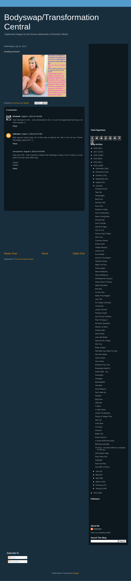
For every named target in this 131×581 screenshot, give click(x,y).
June (98, 471)
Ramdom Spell (101, 313)
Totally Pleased (101, 247)
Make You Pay (100, 265)
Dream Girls (100, 244)
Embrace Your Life (102, 365)
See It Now (99, 361)
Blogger (76, 573)
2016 (95, 155)
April (98, 478)
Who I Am (99, 237)
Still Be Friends (101, 261)
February (99, 485)
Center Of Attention (102, 413)
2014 (95, 162)
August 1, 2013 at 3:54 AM (31, 116)
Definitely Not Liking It (103, 278)
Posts (11, 557)
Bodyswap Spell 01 (102, 368)
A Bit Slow (99, 423)
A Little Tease (100, 410)
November (100, 172)
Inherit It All (99, 251)
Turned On (99, 306)
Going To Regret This (103, 416)
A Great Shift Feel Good (104, 441)
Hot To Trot (99, 230)
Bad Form (99, 199)
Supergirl (98, 460)
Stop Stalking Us (101, 275)
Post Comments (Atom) (24, 259)
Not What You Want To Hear (106, 351)
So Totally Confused (103, 303)
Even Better (99, 254)
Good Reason (100, 389)
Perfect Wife (100, 330)
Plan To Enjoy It (101, 320)
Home (45, 253)
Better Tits (99, 434)
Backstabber (100, 382)
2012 (95, 493)
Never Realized (101, 272)
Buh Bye (98, 289)
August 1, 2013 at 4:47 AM (32, 134)
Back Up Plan (100, 464)
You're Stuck (100, 358)
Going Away (100, 220)
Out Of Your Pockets (103, 316)
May (97, 475)
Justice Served (101, 310)
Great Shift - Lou (101, 372)
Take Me (98, 192)
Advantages (100, 196)
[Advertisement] (44, 231)
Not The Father (101, 354)
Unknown (17, 134)
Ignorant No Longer (102, 341)
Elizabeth (16, 116)
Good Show (99, 334)
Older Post (79, 253)
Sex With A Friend (102, 467)
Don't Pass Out (101, 457)
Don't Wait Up (100, 392)
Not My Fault (100, 203)
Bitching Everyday (102, 444)
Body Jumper (100, 348)
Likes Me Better (101, 337)
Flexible (98, 396)
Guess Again (100, 268)
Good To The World (102, 258)
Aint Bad (98, 385)
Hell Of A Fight (100, 227)
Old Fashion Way (102, 453)
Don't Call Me (100, 223)
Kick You (98, 344)
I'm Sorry (98, 427)
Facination (99, 375)
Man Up (98, 420)
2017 (95, 152)
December (100, 168)
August (99, 182)
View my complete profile (100, 533)
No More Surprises (102, 323)
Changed (98, 379)
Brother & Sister (101, 209)
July (97, 186)
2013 (95, 165)
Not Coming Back (102, 213)
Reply (15, 126)
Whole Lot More (101, 327)
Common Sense (101, 241)
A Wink (98, 406)
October (99, 175)
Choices (98, 430)
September (100, 179)
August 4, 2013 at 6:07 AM (34, 151)
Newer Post (10, 253)
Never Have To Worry (103, 282)
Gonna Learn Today (103, 234)
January (99, 488)
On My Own (100, 292)
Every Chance (100, 437)
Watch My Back (101, 285)
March (98, 482)
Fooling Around (101, 189)
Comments (13, 562)
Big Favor (99, 399)
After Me (98, 403)
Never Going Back (102, 216)
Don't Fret (99, 206)
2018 (95, 148)
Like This (98, 299)
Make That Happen (102, 296)
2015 (95, 159)
